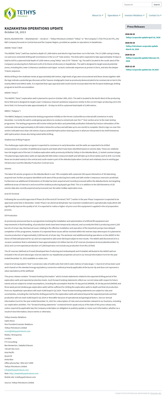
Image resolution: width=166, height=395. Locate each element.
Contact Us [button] (154, 15)
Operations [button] (113, 15)
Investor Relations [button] (134, 15)
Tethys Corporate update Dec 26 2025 (142, 69)
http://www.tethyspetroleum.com (23, 373)
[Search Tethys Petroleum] (137, 4)
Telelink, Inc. (155, 393)
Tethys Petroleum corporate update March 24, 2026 (142, 47)
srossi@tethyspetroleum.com (17, 331)
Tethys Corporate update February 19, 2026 (143, 59)
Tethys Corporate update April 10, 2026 (143, 37)
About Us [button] (96, 15)
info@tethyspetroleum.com (17, 370)
